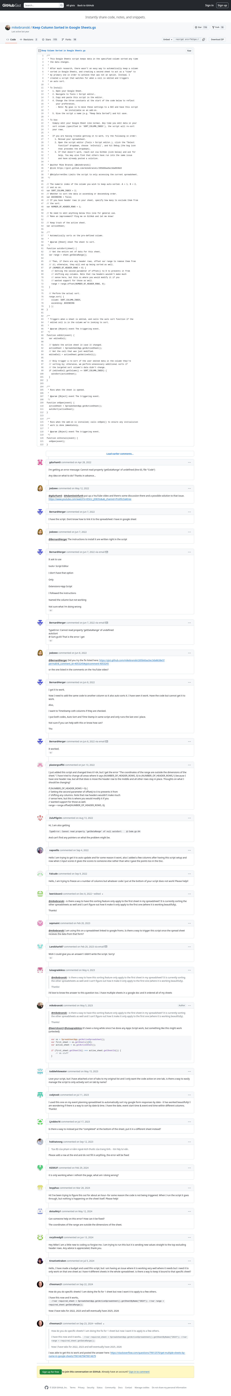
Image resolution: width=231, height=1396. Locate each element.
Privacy (81, 1387)
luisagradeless (57, 970)
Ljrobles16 (54, 1121)
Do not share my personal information (169, 1387)
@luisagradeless (73, 1028)
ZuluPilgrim (55, 817)
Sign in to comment (139, 1371)
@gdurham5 (55, 495)
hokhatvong (56, 1141)
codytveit (54, 1094)
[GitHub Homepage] (46, 1388)
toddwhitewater (58, 1071)
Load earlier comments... (119, 453)
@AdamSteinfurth (73, 495)
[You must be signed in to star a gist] (201, 27)
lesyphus (54, 1187)
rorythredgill (56, 1237)
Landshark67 (56, 946)
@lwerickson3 (56, 1028)
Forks (69, 39)
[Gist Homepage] (12, 5)
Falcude (53, 873)
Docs (120, 1387)
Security (90, 1387)
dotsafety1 (55, 1211)
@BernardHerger (58, 539)
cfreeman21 (55, 1284)
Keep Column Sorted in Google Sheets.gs (64, 27)
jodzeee (53, 488)
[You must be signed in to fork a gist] (218, 27)
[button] (203, 39)
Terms (73, 1387)
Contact (128, 1387)
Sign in (209, 5)
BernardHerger (57, 511)
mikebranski (21, 27)
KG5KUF (53, 1167)
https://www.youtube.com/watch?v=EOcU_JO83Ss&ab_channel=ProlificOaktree (90, 499)
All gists (70, 5)
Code (11, 39)
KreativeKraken (57, 1260)
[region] (115, 250)
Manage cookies (142, 1387)
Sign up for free (50, 1371)
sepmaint (54, 923)
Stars (50, 39)
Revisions (29, 39)
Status (100, 1387)
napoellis (54, 850)
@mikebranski (56, 901)
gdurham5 (55, 462)
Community (110, 1387)
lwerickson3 (55, 893)
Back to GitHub (85, 5)
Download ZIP (217, 39)
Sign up (222, 5)
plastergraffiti (56, 764)
